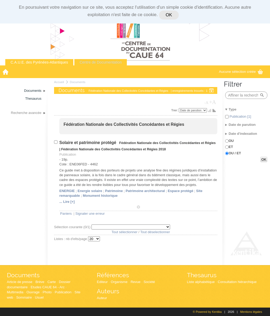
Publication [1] (240, 116)
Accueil (59, 82)
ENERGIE (67, 191)
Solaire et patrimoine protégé (88, 142)
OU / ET (235, 153)
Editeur (102, 282)
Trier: (175, 110)
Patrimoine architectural (145, 191)
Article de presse (19, 282)
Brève (39, 282)
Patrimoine (114, 191)
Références (113, 275)
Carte (51, 282)
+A (212, 102)
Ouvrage (33, 292)
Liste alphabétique (201, 282)
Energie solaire (90, 191)
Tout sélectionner (124, 232)
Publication (63, 292)
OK (169, 14)
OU (231, 141)
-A (206, 102)
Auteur (102, 298)
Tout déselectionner (155, 232)
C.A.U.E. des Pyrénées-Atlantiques (39, 62)
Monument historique (100, 196)
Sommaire (24, 297)
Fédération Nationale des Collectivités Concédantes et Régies (124, 124)
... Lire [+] (67, 202)
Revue (136, 282)
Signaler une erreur (90, 214)
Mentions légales (251, 311)
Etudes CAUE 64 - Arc (48, 287)
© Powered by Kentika (207, 311)
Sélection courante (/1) (72, 227)
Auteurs (108, 291)
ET (231, 147)
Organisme (119, 282)
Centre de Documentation (101, 62)
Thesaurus (201, 275)
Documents (77, 82)
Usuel (39, 297)
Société (149, 282)
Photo (47, 292)
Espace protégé (180, 191)
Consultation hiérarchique (237, 282)
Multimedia (15, 292)
